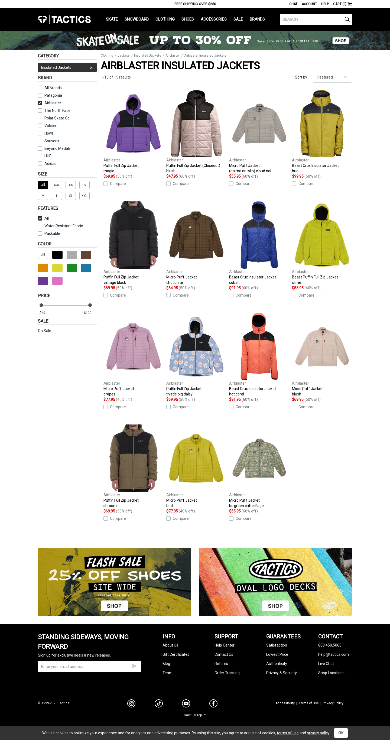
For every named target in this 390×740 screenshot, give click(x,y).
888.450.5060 (330, 645)
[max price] (90, 313)
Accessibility (285, 703)
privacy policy (318, 733)
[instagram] (131, 704)
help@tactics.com (333, 654)
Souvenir (52, 141)
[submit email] (134, 665)
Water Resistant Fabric (60, 226)
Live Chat (326, 663)
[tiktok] (159, 704)
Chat (293, 4)
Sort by (301, 77)
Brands (257, 19)
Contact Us (223, 654)
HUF (47, 156)
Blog (166, 663)
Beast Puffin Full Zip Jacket (322, 243)
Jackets (124, 55)
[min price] (45, 313)
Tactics (64, 19)
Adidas (50, 163)
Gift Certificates (175, 654)
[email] (89, 666)
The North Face (57, 110)
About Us (170, 645)
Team (167, 673)
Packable (49, 233)
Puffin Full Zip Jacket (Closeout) (196, 132)
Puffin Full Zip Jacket (133, 132)
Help (325, 4)
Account (309, 4)
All (43, 218)
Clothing (165, 19)
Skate (112, 19)
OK (341, 733)
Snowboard (137, 19)
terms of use (288, 733)
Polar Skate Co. (57, 118)
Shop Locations (331, 673)
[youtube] (186, 704)
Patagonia (53, 95)
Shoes (187, 19)
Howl (48, 133)
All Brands (53, 88)
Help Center (224, 645)
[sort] (332, 77)
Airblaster (49, 103)
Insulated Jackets (67, 67)
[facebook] (213, 704)
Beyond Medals (57, 148)
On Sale (44, 331)
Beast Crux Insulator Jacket (322, 132)
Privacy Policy (333, 703)
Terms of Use (309, 703)
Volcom (50, 126)
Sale (238, 19)
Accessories (214, 19)
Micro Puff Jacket (259, 132)
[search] (316, 19)
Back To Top (195, 715)
